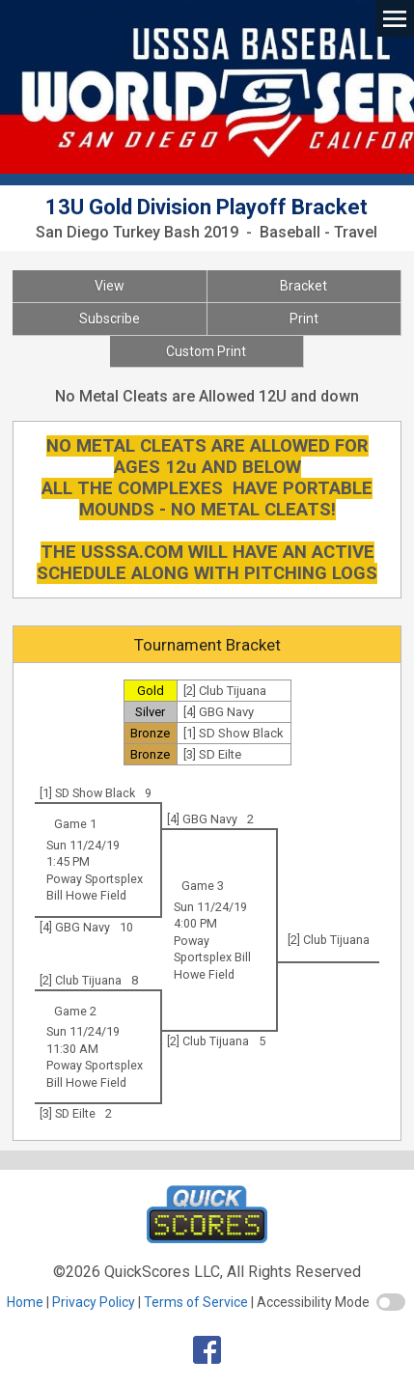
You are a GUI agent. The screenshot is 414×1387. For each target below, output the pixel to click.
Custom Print (206, 351)
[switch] (390, 1302)
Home (25, 1302)
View (109, 285)
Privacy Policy (93, 1302)
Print (304, 318)
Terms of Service (196, 1302)
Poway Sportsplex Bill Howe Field (212, 957)
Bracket (303, 285)
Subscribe (109, 318)
